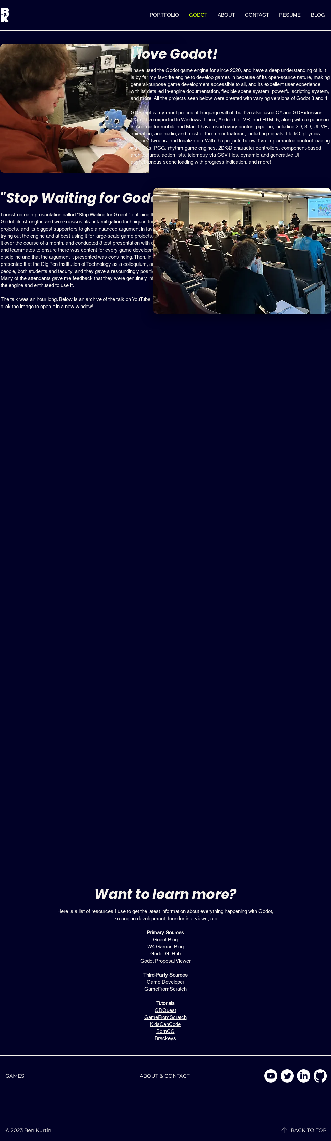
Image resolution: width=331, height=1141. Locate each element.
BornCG (165, 1031)
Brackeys (165, 1038)
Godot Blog (165, 939)
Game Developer (165, 982)
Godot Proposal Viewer (165, 961)
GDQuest (165, 1010)
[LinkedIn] (303, 1076)
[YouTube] (270, 1076)
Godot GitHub (165, 953)
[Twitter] (287, 1076)
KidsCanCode (165, 1024)
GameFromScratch (165, 989)
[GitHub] (320, 1076)
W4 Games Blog (165, 946)
